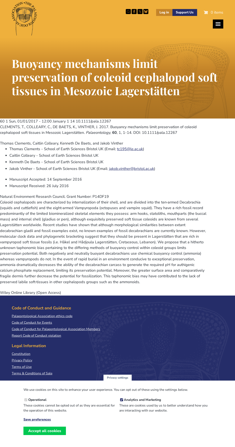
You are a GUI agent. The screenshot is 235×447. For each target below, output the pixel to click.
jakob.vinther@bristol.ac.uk (131, 168)
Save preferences (37, 424)
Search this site (128, 11)
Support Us (185, 12)
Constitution (21, 354)
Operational (37, 405)
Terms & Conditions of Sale (32, 373)
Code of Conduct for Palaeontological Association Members (56, 329)
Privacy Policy (22, 360)
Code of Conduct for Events (32, 322)
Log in (164, 12)
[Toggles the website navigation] (218, 24)
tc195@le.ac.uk (130, 148)
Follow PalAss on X (140, 11)
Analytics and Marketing (142, 405)
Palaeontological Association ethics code (42, 316)
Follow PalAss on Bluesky (145, 11)
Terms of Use (22, 367)
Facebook (134, 11)
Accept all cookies (44, 435)
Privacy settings (117, 382)
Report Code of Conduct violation (36, 335)
